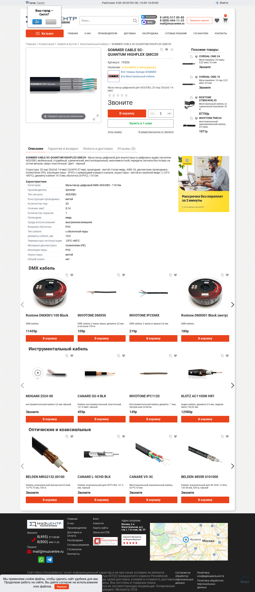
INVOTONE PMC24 (210, 117)
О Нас (88, 33)
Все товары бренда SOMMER (138, 71)
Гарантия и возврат (63, 149)
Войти (224, 3)
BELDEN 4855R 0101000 (199, 477)
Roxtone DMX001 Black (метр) (204, 315)
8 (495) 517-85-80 (172, 17)
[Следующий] (232, 304)
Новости (89, 523)
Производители (107, 33)
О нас (60, 523)
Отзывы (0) (126, 149)
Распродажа (150, 33)
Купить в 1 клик (141, 123)
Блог (87, 518)
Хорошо (61, 586)
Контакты (221, 33)
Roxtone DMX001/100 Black (47, 315)
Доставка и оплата (68, 532)
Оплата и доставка (98, 149)
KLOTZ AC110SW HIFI (197, 396)
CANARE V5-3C (141, 477)
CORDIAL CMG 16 (209, 76)
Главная (73, 33)
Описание (35, 149)
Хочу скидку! (115, 131)
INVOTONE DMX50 (92, 315)
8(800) (43, 539)
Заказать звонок (199, 20)
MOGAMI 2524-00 (39, 396)
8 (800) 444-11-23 (172, 20)
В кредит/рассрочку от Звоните (156, 131)
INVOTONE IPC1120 (144, 396)
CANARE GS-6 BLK (92, 396)
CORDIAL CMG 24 (209, 56)
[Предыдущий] (22, 304)
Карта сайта (91, 527)
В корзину (126, 113)
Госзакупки (200, 33)
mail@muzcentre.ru (172, 23)
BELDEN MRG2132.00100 (45, 477)
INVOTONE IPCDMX (144, 315)
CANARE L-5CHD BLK (94, 477)
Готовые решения (176, 33)
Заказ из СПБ (92, 532)
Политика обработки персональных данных (210, 581)
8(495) (43, 535)
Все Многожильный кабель (138, 76)
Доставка (130, 33)
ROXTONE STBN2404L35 (208, 99)
